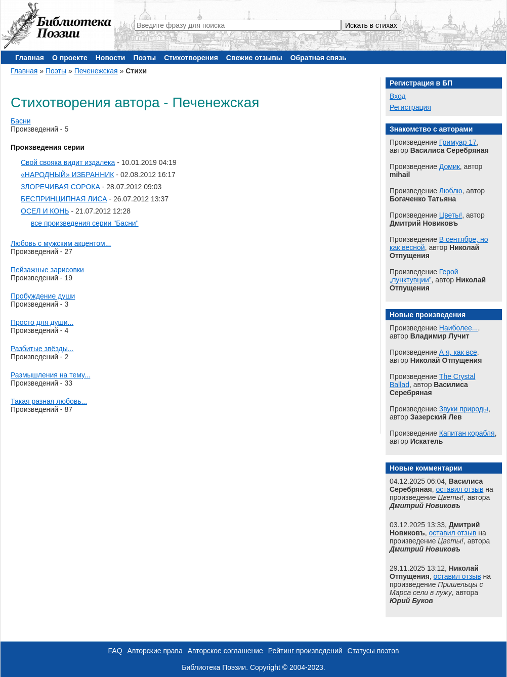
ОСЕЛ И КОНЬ (45, 211)
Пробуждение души (43, 296)
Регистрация (410, 107)
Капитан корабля (467, 433)
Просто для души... (42, 322)
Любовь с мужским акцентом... (61, 243)
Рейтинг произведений (305, 651)
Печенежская (96, 71)
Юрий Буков (411, 601)
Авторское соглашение (225, 651)
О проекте (70, 58)
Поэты (144, 58)
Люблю (450, 191)
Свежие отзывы (254, 58)
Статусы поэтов (373, 651)
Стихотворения (191, 58)
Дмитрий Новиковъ (425, 505)
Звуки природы (463, 409)
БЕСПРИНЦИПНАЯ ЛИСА (64, 199)
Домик (449, 166)
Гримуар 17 (458, 142)
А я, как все (458, 352)
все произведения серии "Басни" (85, 223)
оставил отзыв (459, 489)
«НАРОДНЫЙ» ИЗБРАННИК (67, 175)
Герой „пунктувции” (424, 276)
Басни (21, 121)
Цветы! (450, 215)
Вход (398, 96)
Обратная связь (318, 58)
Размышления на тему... (50, 375)
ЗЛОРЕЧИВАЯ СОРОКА (60, 187)
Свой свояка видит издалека (68, 162)
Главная (29, 58)
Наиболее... (458, 328)
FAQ (115, 651)
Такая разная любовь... (49, 401)
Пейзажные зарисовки (47, 270)
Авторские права (155, 651)
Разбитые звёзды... (42, 349)
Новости (110, 58)
